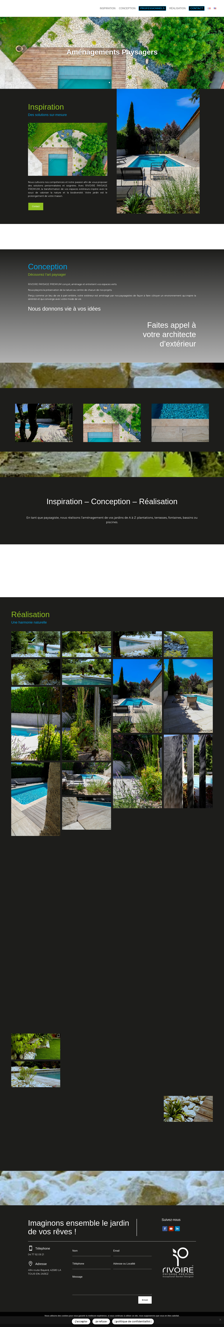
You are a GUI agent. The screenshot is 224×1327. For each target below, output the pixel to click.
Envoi (145, 1300)
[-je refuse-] (220, 1319)
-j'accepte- (81, 1321)
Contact (36, 206)
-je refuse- (101, 1321)
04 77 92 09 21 (36, 1254)
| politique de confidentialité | (133, 1321)
